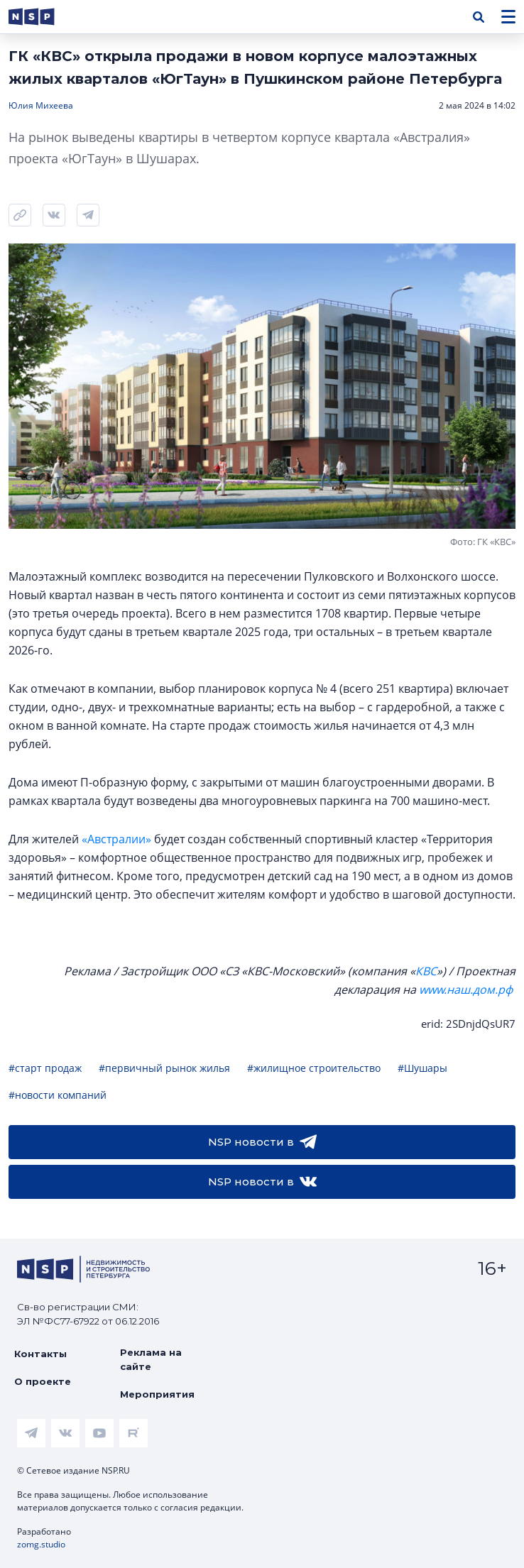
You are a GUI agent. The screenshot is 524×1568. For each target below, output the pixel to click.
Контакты (40, 1353)
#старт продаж (45, 1068)
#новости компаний (58, 1095)
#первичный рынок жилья (164, 1068)
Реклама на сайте (151, 1359)
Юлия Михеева (41, 105)
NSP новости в (262, 1142)
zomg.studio (41, 1544)
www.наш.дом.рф (466, 989)
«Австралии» (116, 839)
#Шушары (422, 1068)
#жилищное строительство (314, 1068)
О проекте (42, 1381)
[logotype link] (43, 17)
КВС (426, 971)
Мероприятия (157, 1394)
